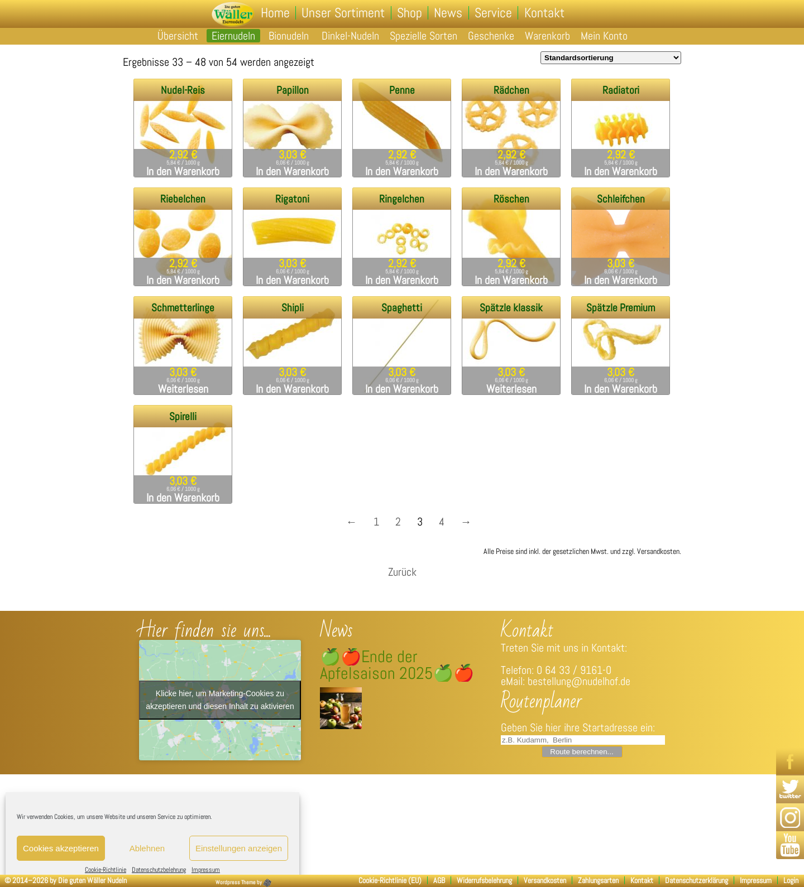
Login (790, 880)
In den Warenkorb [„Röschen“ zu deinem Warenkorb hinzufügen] (511, 280)
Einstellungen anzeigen (238, 848)
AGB (439, 880)
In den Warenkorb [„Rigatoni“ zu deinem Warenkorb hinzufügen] (292, 280)
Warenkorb (547, 35)
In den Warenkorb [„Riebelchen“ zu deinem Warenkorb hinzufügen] (182, 280)
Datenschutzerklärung (696, 880)
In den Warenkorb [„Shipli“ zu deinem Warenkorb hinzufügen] (292, 388)
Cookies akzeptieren (61, 848)
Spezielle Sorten (423, 35)
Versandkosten (545, 880)
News (448, 12)
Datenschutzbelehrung (159, 869)
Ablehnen (147, 848)
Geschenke (491, 35)
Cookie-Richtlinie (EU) (390, 880)
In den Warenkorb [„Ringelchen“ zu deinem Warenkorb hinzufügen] (401, 280)
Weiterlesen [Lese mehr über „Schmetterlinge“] (183, 388)
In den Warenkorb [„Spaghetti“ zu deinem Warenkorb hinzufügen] (401, 388)
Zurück (402, 572)
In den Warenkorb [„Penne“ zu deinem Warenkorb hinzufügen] (401, 171)
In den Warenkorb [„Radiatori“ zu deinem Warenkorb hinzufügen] (620, 171)
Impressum (206, 869)
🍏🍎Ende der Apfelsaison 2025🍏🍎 (397, 665)
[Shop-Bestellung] (610, 57)
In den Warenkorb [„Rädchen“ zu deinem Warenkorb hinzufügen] (511, 171)
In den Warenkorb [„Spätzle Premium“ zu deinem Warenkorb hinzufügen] (620, 388)
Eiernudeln (233, 35)
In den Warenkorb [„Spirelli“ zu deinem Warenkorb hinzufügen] (182, 497)
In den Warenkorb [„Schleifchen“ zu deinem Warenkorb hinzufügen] (620, 280)
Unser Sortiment (343, 12)
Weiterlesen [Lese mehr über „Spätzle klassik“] (511, 388)
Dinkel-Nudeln (350, 35)
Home (275, 12)
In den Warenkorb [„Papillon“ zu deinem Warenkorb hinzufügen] (292, 171)
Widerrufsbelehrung (484, 880)
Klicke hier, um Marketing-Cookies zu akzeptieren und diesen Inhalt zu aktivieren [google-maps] (220, 700)
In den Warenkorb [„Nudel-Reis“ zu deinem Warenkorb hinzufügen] (182, 171)
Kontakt (543, 12)
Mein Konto (604, 35)
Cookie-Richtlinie (105, 869)
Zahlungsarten (598, 880)
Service (492, 12)
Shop (409, 12)
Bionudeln (289, 35)
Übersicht (177, 35)
